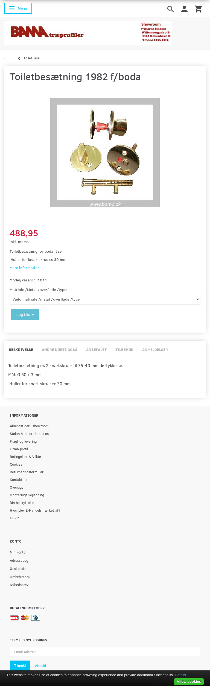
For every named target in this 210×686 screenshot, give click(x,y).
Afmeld (40, 665)
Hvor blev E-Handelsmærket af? (35, 510)
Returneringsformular (26, 471)
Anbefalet (96, 349)
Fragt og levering (23, 441)
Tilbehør (124, 349)
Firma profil (19, 448)
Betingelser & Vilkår (25, 456)
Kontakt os (18, 479)
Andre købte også (59, 349)
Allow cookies (189, 681)
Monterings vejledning (27, 494)
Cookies (16, 464)
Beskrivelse (21, 349)
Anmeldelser (155, 349)
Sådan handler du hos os (29, 433)
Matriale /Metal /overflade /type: (38, 289)
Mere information (25, 267)
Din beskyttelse (22, 502)
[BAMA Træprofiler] (88, 31)
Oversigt (16, 487)
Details (180, 675)
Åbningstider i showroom (29, 425)
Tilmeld (20, 665)
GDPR (14, 517)
